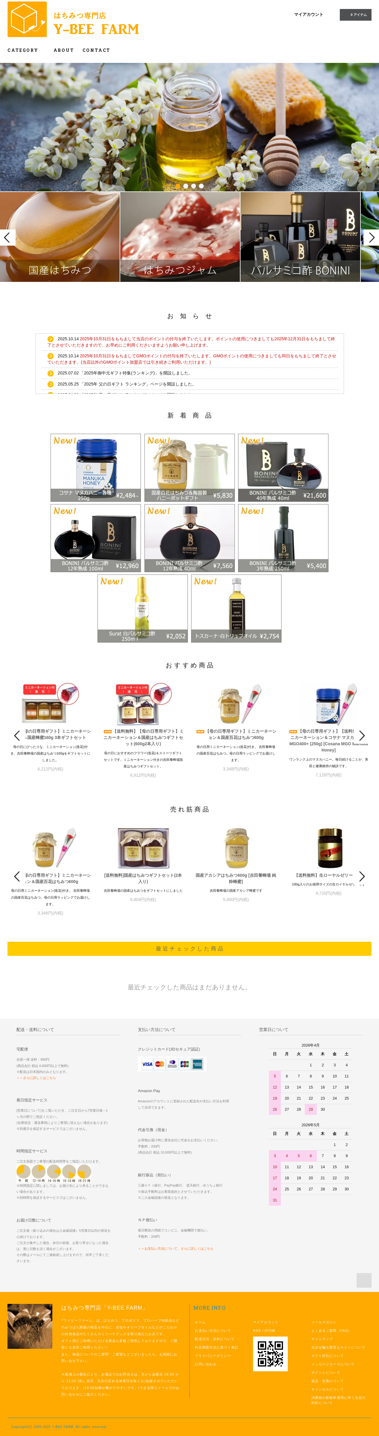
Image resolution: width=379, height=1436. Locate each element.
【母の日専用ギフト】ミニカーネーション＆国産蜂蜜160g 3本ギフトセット (50, 734)
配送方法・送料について (215, 1339)
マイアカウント (308, 14)
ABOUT (64, 50)
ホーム (200, 1322)
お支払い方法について (213, 1330)
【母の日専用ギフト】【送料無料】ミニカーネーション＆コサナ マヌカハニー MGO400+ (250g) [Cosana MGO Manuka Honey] (328, 740)
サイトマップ (322, 1339)
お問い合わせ (206, 1364)
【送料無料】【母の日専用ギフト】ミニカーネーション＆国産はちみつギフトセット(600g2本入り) (143, 737)
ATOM (270, 1330)
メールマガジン (324, 1322)
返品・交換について (327, 1381)
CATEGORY (26, 50)
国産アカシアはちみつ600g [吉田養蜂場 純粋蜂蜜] (236, 878)
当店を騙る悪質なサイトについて (338, 1347)
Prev (8, 237)
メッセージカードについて (333, 1364)
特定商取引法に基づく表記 (216, 1347)
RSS (257, 1330)
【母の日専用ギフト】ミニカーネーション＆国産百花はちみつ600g (236, 734)
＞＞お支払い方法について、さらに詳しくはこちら (176, 1248)
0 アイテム (354, 14)
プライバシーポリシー (213, 1356)
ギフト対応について (327, 1356)
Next (371, 237)
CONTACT (97, 50)
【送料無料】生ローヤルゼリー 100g (328, 875)
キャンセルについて (327, 1389)
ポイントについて (325, 1372)
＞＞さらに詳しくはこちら (36, 1078)
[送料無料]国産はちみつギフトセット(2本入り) (143, 878)
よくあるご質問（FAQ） (331, 1330)
